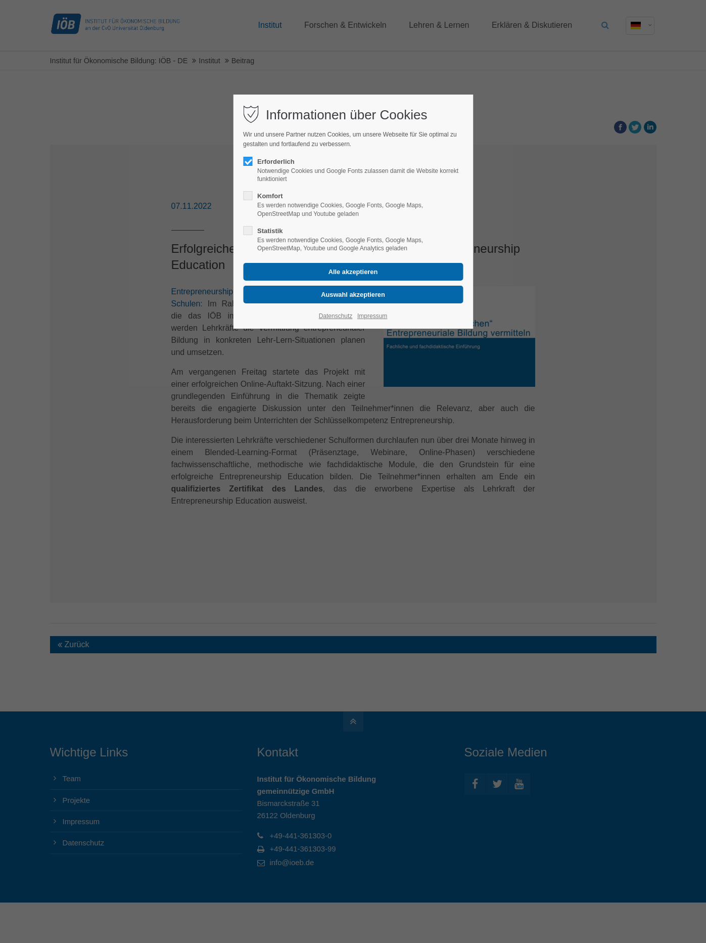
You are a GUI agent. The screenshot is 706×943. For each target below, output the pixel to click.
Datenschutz (336, 316)
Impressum (372, 316)
